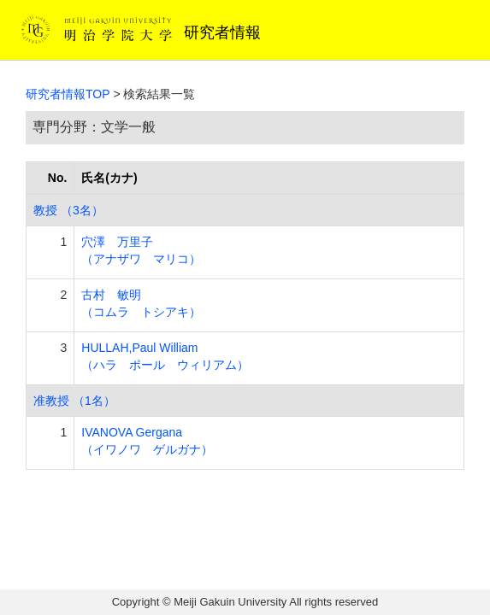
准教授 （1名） (74, 400)
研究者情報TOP (68, 94)
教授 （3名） (68, 210)
